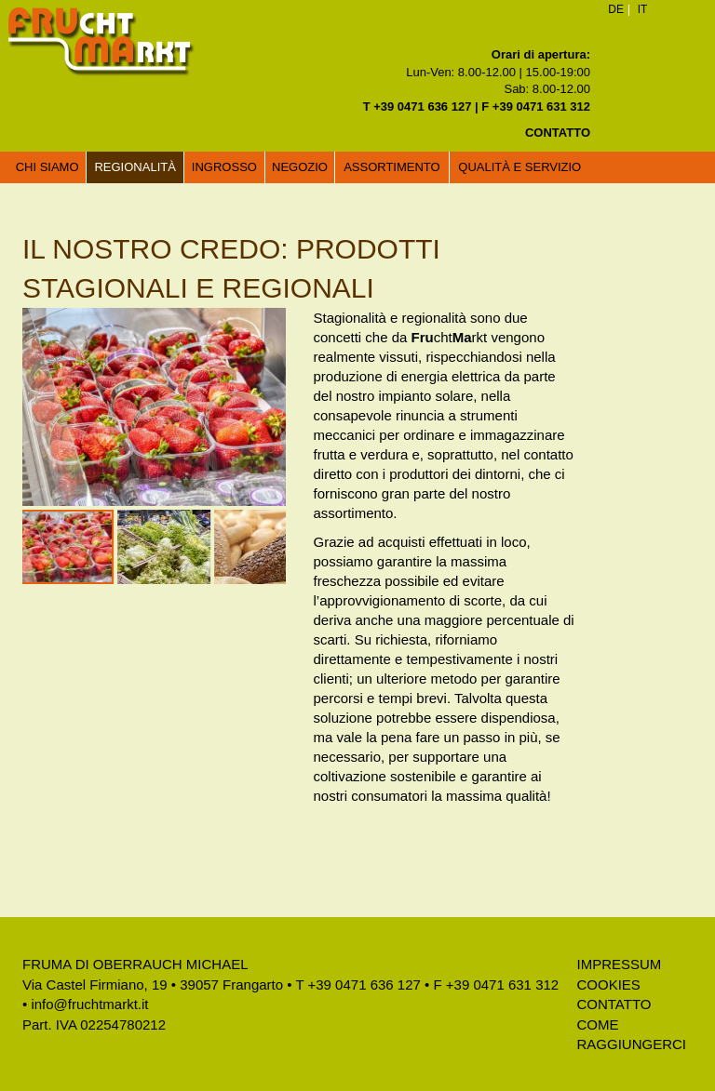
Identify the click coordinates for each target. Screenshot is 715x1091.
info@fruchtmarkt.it (89, 1004)
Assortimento (392, 167)
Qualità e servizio (519, 167)
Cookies (608, 984)
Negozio (300, 167)
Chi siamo (47, 167)
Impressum (618, 964)
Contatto (613, 1004)
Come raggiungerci (631, 1034)
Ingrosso (224, 167)
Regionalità (134, 167)
